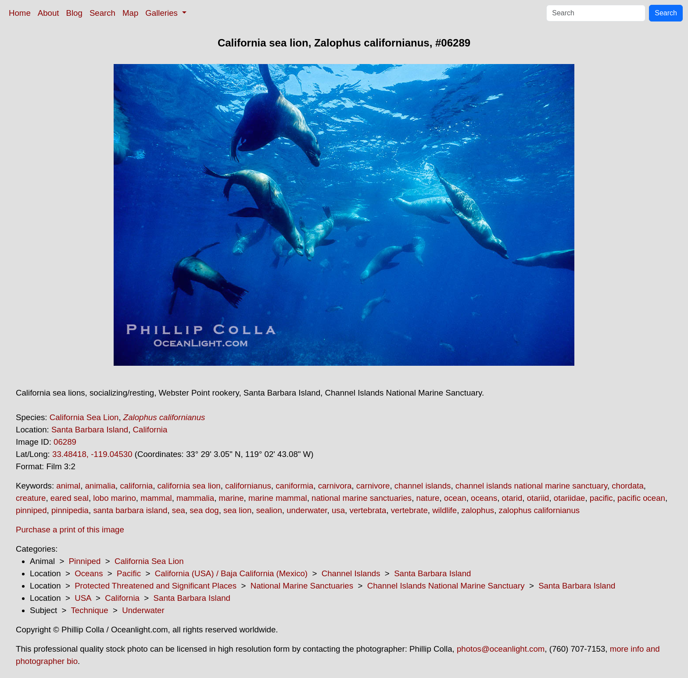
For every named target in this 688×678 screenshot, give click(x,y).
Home (20, 13)
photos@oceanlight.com (501, 648)
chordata (628, 485)
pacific (601, 498)
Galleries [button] (162, 13)
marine (231, 498)
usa (338, 510)
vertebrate (409, 510)
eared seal (69, 498)
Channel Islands (351, 573)
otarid (512, 498)
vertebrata (367, 510)
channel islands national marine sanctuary (531, 485)
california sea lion (189, 485)
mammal (156, 498)
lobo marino (114, 498)
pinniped (31, 510)
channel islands (422, 485)
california (136, 485)
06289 (65, 441)
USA (83, 598)
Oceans (89, 573)
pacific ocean (641, 498)
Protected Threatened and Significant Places (155, 585)
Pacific (129, 573)
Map (130, 13)
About (48, 13)
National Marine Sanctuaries (302, 585)
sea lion (237, 510)
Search (102, 13)
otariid (538, 498)
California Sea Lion (84, 417)
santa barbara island (130, 510)
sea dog (204, 510)
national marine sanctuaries (362, 498)
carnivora (335, 485)
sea (178, 510)
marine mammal (277, 498)
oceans (484, 498)
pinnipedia (70, 510)
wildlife (444, 510)
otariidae (569, 498)
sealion (269, 510)
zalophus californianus (539, 510)
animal (68, 485)
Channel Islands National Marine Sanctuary (446, 585)
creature (31, 498)
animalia (100, 485)
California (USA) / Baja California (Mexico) (231, 573)
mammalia (195, 498)
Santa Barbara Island (89, 429)
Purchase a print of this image (70, 529)
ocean (455, 498)
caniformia (294, 485)
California (150, 429)
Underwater (143, 610)
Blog (74, 13)
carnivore (373, 485)
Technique (89, 610)
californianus (248, 485)
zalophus (478, 510)
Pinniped (85, 561)
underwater (307, 510)
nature (428, 498)
